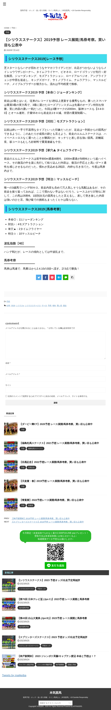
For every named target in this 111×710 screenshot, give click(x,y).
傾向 (54, 306)
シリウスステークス (33, 306)
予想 (8, 301)
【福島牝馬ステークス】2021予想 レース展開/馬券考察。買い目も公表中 (59, 443)
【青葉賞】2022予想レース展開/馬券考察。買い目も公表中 (52, 500)
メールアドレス (12, 374)
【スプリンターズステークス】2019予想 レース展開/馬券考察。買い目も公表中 (47, 522)
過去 (65, 306)
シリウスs (20, 306)
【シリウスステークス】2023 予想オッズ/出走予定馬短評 (49, 580)
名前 (7, 363)
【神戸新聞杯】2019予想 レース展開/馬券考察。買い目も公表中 (40, 518)
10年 (8, 306)
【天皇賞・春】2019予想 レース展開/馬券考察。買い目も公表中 (54, 481)
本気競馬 (55, 692)
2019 (13, 306)
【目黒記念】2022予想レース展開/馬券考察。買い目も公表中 (53, 462)
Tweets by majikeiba (14, 675)
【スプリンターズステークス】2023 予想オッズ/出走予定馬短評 (52, 637)
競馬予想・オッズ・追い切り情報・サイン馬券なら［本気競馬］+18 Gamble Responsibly (55, 697)
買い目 (59, 306)
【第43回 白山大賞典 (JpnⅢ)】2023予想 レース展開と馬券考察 (52, 618)
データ (44, 306)
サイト (8, 385)
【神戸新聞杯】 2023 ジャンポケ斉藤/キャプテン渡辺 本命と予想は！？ (57, 656)
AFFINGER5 (77, 706)
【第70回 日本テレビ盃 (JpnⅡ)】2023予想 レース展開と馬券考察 (53, 599)
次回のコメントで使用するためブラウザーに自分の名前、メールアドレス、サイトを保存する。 (48, 396)
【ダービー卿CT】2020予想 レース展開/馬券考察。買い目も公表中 (56, 424)
